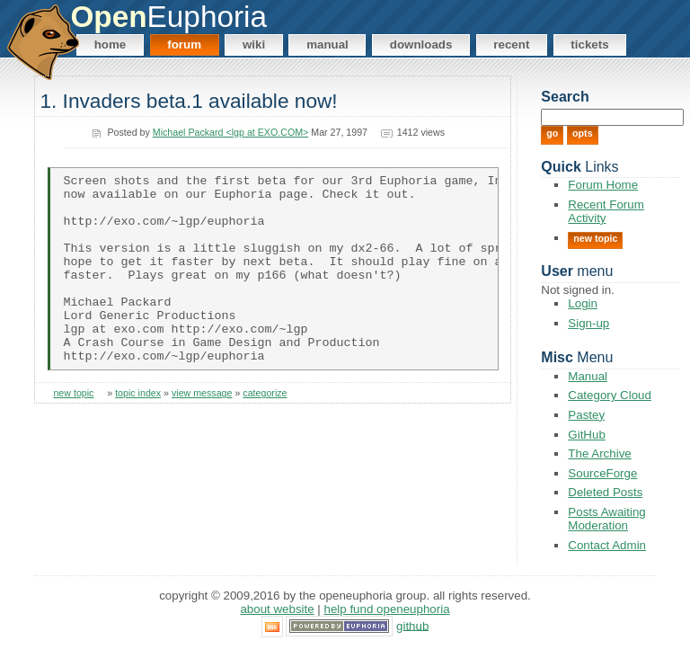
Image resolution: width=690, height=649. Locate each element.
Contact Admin (607, 545)
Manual (327, 44)
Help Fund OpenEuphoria (387, 609)
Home (110, 44)
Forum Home (603, 184)
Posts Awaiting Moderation (606, 518)
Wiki (254, 44)
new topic (73, 431)
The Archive (599, 453)
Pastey (586, 415)
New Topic (595, 238)
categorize (265, 431)
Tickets (589, 44)
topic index (138, 431)
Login (582, 303)
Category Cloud (609, 395)
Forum (184, 44)
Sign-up (588, 323)
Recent (511, 44)
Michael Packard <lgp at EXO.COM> (231, 132)
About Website (277, 609)
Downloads (421, 44)
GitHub (586, 434)
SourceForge (602, 473)
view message (202, 431)
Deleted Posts (605, 492)
